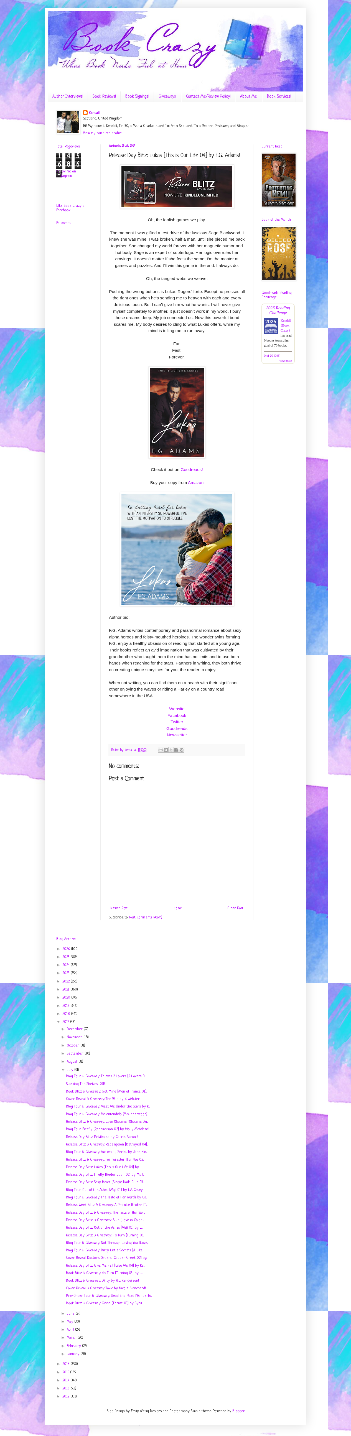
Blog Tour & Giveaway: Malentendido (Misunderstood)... (107, 1114)
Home (178, 908)
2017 (66, 1022)
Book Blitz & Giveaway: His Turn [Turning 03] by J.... (104, 1273)
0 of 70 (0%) (272, 355)
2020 (66, 997)
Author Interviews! (67, 96)
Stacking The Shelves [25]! (85, 1084)
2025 (66, 957)
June (71, 1314)
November (75, 1037)
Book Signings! (137, 96)
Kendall (94, 113)
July (70, 1070)
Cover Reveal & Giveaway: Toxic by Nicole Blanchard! (106, 1288)
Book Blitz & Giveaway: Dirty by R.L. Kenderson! (102, 1281)
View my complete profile (102, 133)
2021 (66, 989)
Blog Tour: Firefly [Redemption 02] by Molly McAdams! (107, 1129)
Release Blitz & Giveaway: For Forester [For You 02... (105, 1160)
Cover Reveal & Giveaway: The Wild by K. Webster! (103, 1099)
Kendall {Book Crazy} (286, 325)
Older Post (235, 908)
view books (285, 360)
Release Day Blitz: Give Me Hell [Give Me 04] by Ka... (105, 1266)
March (72, 1338)
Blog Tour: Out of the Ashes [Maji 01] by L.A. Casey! (105, 1190)
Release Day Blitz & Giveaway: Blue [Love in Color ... (105, 1220)
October (73, 1045)
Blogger (238, 1411)
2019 (66, 1006)
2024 (66, 965)
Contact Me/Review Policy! (208, 96)
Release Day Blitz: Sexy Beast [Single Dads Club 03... (105, 1182)
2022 (66, 981)
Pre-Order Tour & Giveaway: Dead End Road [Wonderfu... (109, 1296)
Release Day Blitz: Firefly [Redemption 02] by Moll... (105, 1175)
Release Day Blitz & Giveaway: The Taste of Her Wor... (105, 1213)
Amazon (196, 482)
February (74, 1346)
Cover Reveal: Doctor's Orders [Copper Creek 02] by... (106, 1258)
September (76, 1053)
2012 (66, 1396)
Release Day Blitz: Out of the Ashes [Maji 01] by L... (104, 1228)
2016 (66, 1364)
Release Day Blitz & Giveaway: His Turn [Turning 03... (105, 1235)
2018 (66, 1014)
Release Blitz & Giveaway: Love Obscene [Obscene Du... (107, 1122)
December (75, 1029)
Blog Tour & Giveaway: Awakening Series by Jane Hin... (106, 1152)
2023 (66, 973)
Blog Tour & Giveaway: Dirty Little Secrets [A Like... (104, 1250)
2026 (66, 949)
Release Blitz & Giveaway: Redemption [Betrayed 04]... (107, 1144)
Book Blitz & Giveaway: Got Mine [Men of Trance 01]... (106, 1091)
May (70, 1322)
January (73, 1354)
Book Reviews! (104, 96)
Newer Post (119, 908)
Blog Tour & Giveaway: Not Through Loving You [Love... (107, 1243)
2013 (66, 1388)
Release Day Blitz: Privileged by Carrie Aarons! (102, 1137)
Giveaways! (168, 96)
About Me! (249, 96)
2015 (66, 1372)
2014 (66, 1380)
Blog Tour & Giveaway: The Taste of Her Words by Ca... (106, 1197)
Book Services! (279, 96)
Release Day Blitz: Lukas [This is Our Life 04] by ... (103, 1167)
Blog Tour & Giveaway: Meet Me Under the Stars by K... (108, 1106)
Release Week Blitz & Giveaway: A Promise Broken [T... (106, 1205)
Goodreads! (191, 469)
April (71, 1330)
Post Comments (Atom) (145, 917)
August (72, 1062)
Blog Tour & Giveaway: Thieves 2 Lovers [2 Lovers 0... (105, 1076)
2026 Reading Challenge (278, 310)
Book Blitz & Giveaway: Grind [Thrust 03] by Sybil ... (105, 1303)
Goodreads (176, 728)
